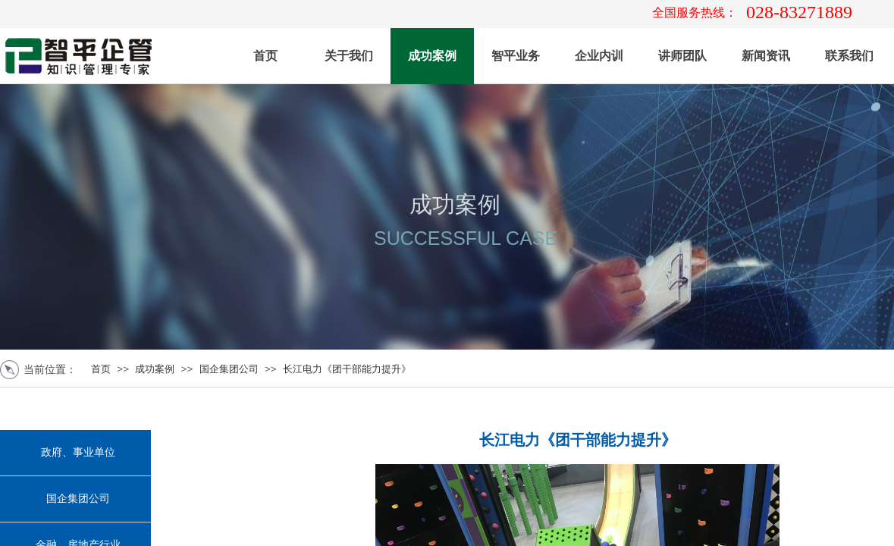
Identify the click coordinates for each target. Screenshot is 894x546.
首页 (265, 55)
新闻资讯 (766, 55)
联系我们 (849, 55)
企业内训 (599, 55)
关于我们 (349, 55)
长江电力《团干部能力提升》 (347, 369)
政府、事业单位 (78, 452)
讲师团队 (682, 55)
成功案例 (432, 55)
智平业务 (515, 55)
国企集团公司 (229, 369)
